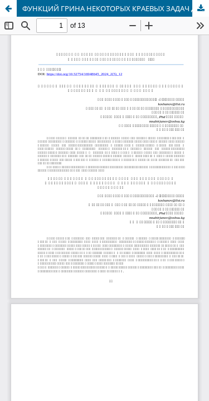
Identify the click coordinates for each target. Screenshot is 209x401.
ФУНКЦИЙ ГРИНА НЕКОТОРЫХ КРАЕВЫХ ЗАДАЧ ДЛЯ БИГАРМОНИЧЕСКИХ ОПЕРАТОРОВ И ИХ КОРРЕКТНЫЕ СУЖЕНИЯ (115, 8)
